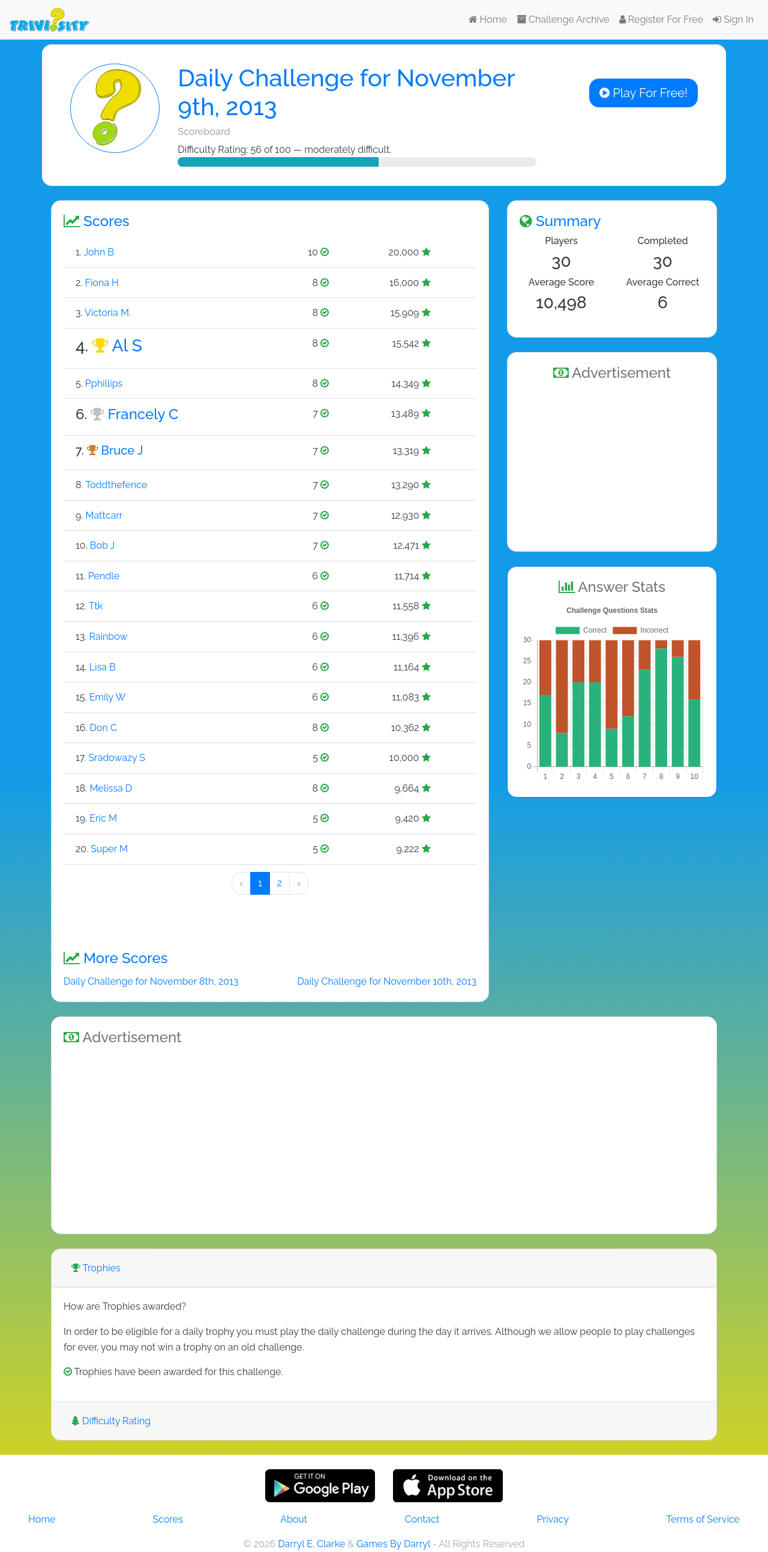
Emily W (107, 697)
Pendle (103, 576)
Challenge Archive (563, 19)
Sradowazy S (116, 757)
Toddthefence (116, 485)
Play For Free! (643, 93)
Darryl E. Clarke (311, 1544)
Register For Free (661, 19)
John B (99, 252)
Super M (109, 849)
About (293, 1519)
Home (488, 19)
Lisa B (102, 667)
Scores (168, 1519)
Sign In (733, 19)
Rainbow (108, 636)
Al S (127, 346)
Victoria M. (108, 312)
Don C (103, 727)
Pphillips (103, 383)
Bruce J (122, 450)
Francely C (143, 414)
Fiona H (101, 282)
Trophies (96, 1268)
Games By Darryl (393, 1544)
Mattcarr (103, 515)
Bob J (102, 545)
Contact (421, 1519)
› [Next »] (299, 883)
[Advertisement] (612, 464)
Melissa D (110, 788)
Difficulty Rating (111, 1421)
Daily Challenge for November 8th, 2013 (151, 981)
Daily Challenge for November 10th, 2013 (386, 981)
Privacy (553, 1519)
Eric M (103, 818)
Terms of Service (703, 1519)
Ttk (96, 606)
